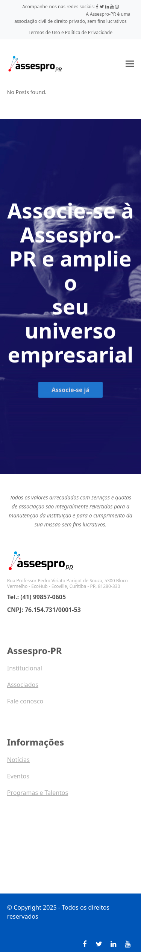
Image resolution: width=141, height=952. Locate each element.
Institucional (24, 671)
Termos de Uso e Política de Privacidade (70, 32)
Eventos (18, 779)
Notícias (18, 763)
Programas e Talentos (37, 796)
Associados (22, 688)
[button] (130, 63)
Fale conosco (25, 704)
